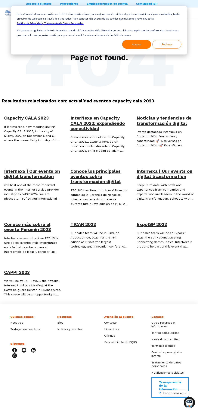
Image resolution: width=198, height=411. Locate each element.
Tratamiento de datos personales (166, 364)
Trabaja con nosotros (25, 329)
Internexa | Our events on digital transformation (32, 174)
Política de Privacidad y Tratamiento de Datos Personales (50, 23)
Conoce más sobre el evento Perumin (27, 227)
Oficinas (109, 335)
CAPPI (17, 272)
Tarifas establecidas (165, 333)
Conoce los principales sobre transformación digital (95, 176)
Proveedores (69, 3)
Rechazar (167, 44)
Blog (60, 322)
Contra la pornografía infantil (166, 354)
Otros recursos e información (163, 324)
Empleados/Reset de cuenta (107, 3)
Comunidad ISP (146, 3)
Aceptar (136, 44)
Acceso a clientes (38, 3)
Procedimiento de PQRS (120, 342)
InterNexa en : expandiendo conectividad (97, 123)
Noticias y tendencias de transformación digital (164, 120)
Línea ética (111, 329)
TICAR (83, 224)
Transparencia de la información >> (170, 387)
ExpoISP (152, 224)
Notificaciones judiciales (167, 372)
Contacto (110, 322)
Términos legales (163, 345)
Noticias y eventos (69, 329)
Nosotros (16, 322)
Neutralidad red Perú (166, 339)
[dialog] (99, 30)
